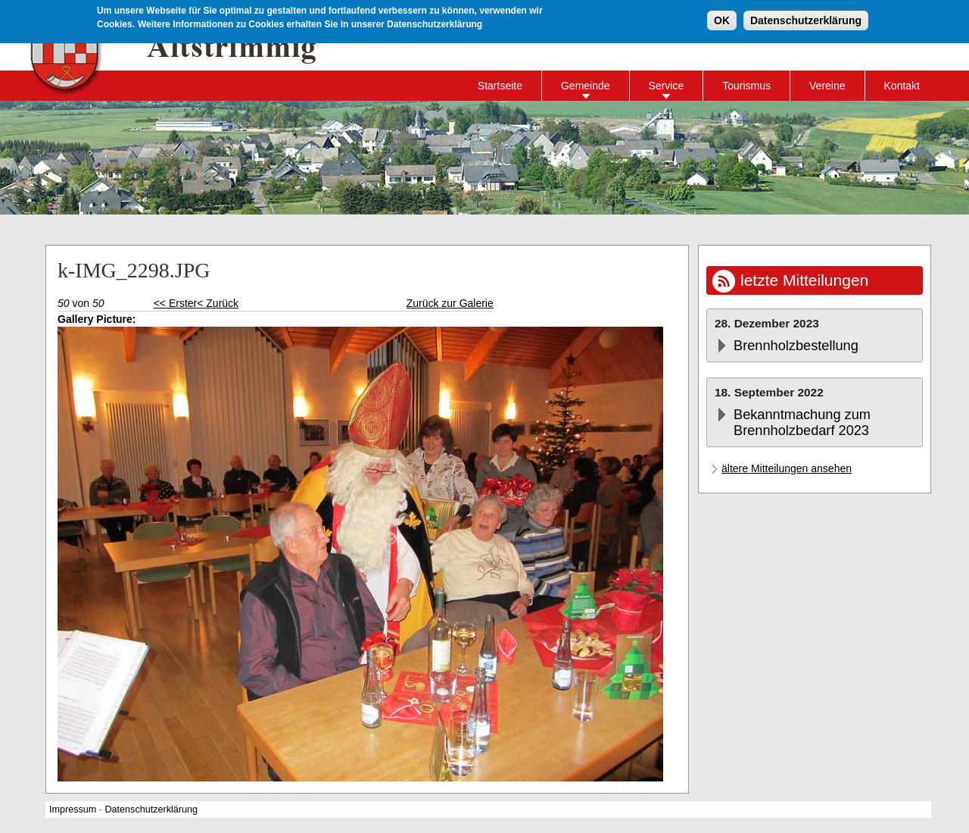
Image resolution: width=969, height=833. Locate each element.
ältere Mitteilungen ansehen (786, 468)
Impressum (72, 809)
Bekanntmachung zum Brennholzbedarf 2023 (802, 422)
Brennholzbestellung (796, 345)
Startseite (500, 86)
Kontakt (902, 86)
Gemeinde (585, 86)
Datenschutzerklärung (806, 20)
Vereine (827, 86)
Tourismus (746, 86)
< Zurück (217, 303)
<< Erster (176, 303)
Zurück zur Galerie (450, 303)
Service (666, 86)
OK (722, 20)
